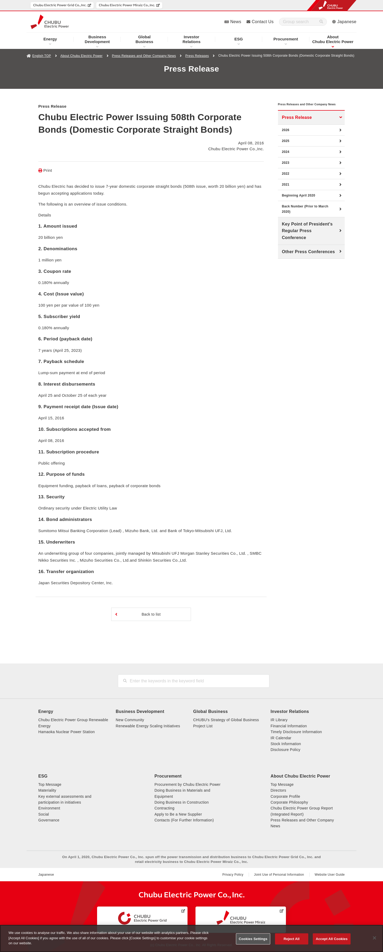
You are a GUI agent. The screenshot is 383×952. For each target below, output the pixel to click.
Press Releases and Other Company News (144, 56)
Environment (49, 808)
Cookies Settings (253, 939)
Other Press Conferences (308, 259)
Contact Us (262, 21)
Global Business (210, 711)
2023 (285, 171)
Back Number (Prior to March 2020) (305, 217)
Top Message (49, 784)
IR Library (279, 720)
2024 (285, 160)
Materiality (47, 790)
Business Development (140, 711)
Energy (50, 39)
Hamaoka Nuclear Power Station (66, 732)
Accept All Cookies (332, 939)
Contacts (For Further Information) (184, 820)
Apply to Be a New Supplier (178, 814)
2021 (285, 192)
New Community (130, 720)
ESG (238, 39)
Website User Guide (330, 874)
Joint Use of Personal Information (279, 874)
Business (144, 39)
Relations (191, 39)
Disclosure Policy (285, 750)
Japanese (346, 21)
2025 (285, 149)
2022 (285, 181)
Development (97, 39)
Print (47, 170)
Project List (203, 726)
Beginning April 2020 (298, 203)
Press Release (297, 125)
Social (43, 814)
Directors (278, 790)
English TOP (41, 56)
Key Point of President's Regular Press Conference (307, 239)
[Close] (374, 938)
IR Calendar (280, 738)
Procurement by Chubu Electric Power (188, 784)
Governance (48, 820)
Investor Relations (289, 711)
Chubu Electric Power (332, 39)
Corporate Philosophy (289, 802)
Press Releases (197, 56)
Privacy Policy (232, 874)
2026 (285, 138)
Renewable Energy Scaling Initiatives (148, 726)
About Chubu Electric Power (81, 56)
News (235, 21)
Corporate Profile (285, 796)
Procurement (285, 39)
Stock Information (285, 744)
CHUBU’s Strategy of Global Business (226, 720)
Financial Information (288, 726)
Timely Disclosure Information (296, 732)
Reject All (291, 939)
